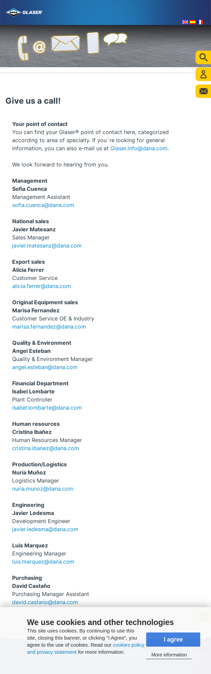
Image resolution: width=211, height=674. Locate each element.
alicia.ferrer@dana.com (41, 286)
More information (169, 654)
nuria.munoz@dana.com (42, 488)
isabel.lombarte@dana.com (47, 407)
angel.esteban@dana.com (45, 367)
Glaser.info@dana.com (138, 148)
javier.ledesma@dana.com (45, 529)
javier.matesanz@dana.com (47, 245)
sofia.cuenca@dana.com (43, 205)
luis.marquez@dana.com (43, 561)
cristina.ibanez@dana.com (45, 448)
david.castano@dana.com (45, 602)
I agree (173, 639)
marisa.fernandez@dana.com (49, 326)
